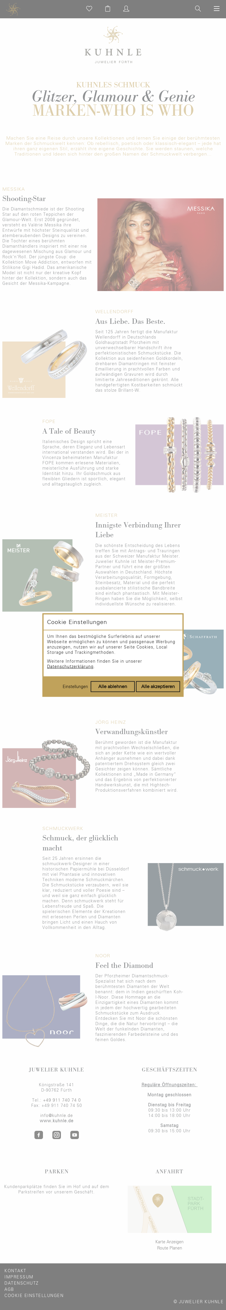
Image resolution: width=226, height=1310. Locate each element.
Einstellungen (75, 687)
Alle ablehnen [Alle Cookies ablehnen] (112, 686)
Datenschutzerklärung (70, 667)
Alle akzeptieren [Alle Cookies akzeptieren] (158, 686)
